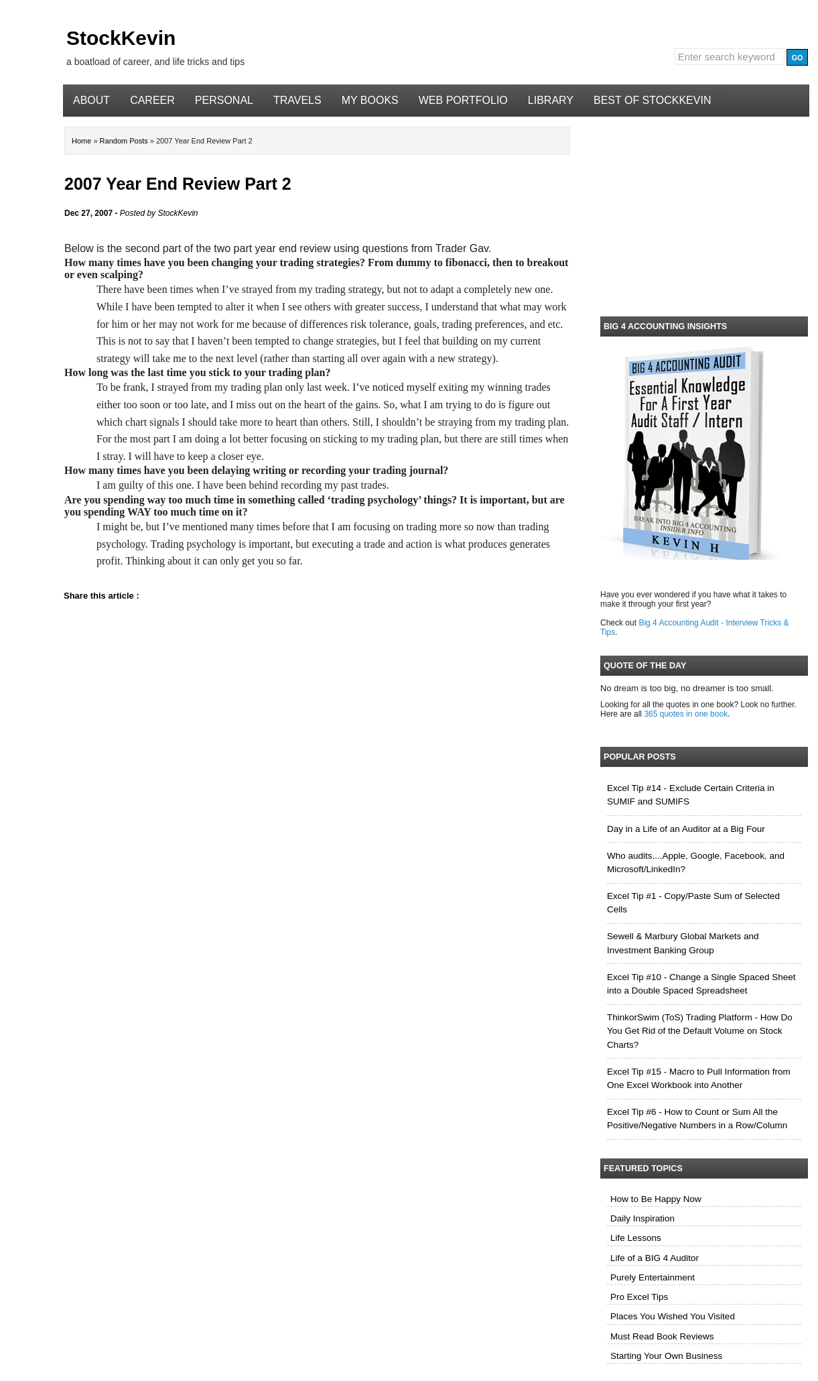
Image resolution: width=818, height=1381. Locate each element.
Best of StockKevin (652, 100)
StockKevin (121, 38)
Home (82, 141)
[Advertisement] (704, 214)
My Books (370, 100)
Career (152, 100)
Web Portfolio (463, 100)
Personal (224, 100)
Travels (297, 100)
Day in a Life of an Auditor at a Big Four (686, 829)
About (91, 100)
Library (550, 100)
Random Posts (125, 141)
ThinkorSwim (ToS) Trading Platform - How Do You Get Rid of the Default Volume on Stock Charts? (700, 1031)
